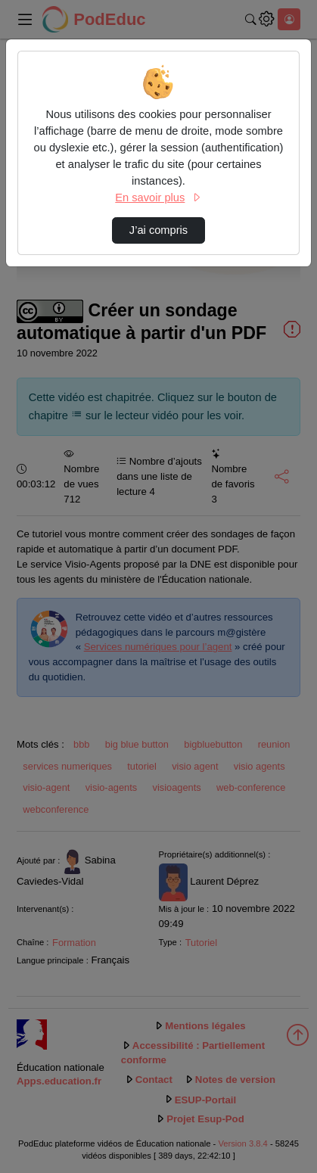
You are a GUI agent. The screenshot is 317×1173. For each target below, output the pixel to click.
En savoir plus (158, 197)
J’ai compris (158, 230)
